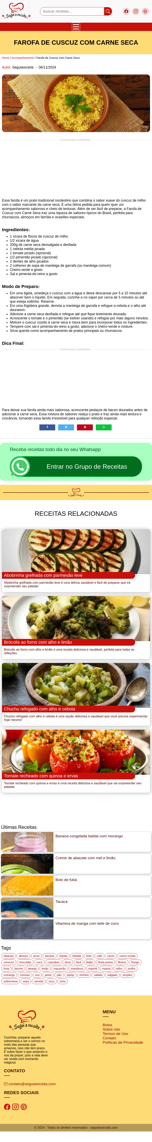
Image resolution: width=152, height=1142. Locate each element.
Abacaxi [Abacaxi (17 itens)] (9, 966)
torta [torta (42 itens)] (63, 992)
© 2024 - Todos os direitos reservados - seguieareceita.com (76, 1138)
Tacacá (61, 912)
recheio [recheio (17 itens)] (84, 985)
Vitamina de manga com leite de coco (87, 934)
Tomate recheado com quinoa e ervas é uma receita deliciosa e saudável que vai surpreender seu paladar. (73, 795)
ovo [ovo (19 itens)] (37, 985)
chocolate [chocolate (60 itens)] (25, 973)
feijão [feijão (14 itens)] (89, 973)
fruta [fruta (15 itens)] (6, 979)
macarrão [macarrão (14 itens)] (60, 979)
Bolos (107, 1036)
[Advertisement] (76, 169)
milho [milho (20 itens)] (119, 979)
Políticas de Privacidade (123, 1053)
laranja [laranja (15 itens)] (32, 979)
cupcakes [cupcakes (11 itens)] (54, 973)
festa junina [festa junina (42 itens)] (105, 973)
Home (5, 57)
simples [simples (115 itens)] (127, 985)
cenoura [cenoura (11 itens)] (9, 973)
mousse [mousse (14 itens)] (25, 985)
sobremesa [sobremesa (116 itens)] (11, 992)
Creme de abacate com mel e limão (85, 869)
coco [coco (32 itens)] (39, 973)
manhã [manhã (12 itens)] (92, 979)
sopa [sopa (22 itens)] (26, 992)
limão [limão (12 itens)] (45, 979)
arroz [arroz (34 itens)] (36, 966)
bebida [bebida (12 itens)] (76, 966)
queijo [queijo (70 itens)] (70, 985)
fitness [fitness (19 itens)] (122, 973)
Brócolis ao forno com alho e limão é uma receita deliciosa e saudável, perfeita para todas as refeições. (69, 656)
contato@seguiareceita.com (30, 1094)
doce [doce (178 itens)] (68, 973)
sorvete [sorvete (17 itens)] (38, 992)
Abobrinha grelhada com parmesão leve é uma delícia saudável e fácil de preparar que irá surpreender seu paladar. (67, 587)
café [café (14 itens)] (99, 966)
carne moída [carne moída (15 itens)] (127, 966)
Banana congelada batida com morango (89, 847)
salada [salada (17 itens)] (98, 985)
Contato (109, 1049)
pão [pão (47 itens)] (59, 985)
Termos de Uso (115, 1044)
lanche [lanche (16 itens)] (18, 979)
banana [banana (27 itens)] (49, 966)
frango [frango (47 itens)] (135, 973)
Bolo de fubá (66, 890)
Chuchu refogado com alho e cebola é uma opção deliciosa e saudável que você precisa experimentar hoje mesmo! (76, 726)
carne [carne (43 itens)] (110, 966)
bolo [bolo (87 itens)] (89, 966)
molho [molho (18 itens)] (131, 979)
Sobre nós (111, 1040)
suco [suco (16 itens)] (52, 992)
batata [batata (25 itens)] (63, 966)
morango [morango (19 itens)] (9, 985)
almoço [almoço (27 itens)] (23, 966)
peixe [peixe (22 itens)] (48, 985)
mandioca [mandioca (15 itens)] (77, 979)
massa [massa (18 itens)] (106, 979)
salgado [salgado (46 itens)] (112, 985)
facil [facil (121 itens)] (78, 973)
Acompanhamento (22, 57)
